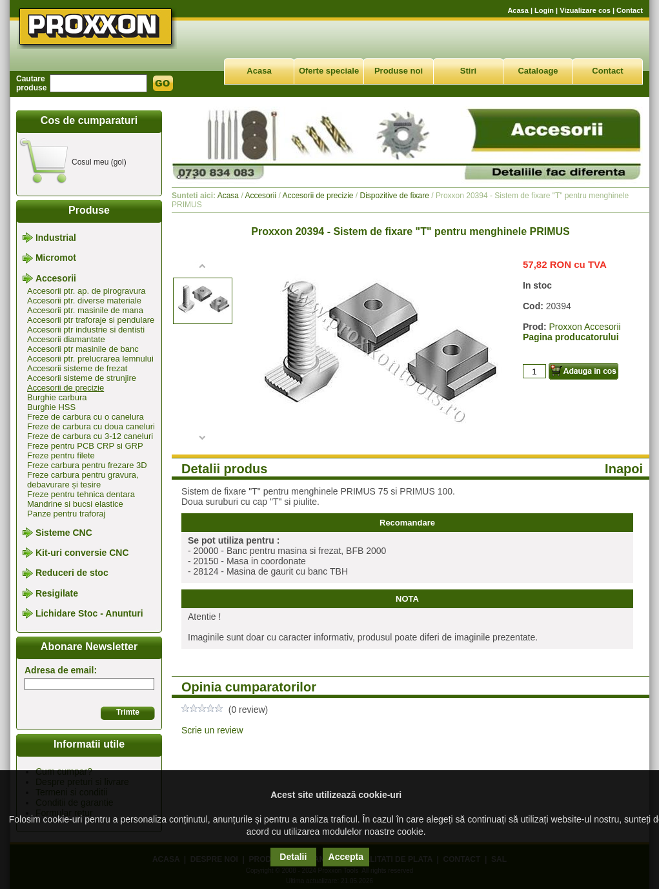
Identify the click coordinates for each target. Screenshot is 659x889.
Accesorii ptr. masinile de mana (85, 310)
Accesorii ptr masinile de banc (83, 349)
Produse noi (398, 71)
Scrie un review (212, 730)
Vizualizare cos (585, 10)
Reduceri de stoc (71, 573)
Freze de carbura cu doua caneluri (91, 426)
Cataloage (538, 71)
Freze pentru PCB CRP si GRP (85, 446)
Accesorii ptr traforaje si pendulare (90, 320)
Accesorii (55, 278)
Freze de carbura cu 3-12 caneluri (90, 436)
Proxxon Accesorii (584, 327)
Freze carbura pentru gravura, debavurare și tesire (83, 479)
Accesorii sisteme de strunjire (81, 378)
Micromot (55, 258)
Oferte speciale (329, 71)
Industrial (55, 237)
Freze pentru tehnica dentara (81, 494)
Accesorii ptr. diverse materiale (84, 300)
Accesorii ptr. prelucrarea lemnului (90, 358)
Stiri (468, 71)
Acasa (517, 10)
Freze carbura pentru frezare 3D (87, 465)
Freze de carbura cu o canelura (85, 417)
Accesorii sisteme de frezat (77, 368)
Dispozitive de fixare (394, 195)
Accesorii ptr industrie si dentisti (86, 329)
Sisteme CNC (63, 532)
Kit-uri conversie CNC (82, 552)
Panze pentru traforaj (66, 513)
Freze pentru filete (61, 455)
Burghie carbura (57, 397)
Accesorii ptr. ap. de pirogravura (86, 291)
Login (544, 10)
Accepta (346, 857)
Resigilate (56, 593)
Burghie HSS (51, 407)
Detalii (293, 857)
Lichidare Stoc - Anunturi (89, 613)
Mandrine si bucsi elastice (75, 504)
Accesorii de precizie (65, 388)
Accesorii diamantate (66, 339)
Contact (629, 10)
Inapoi (624, 469)
